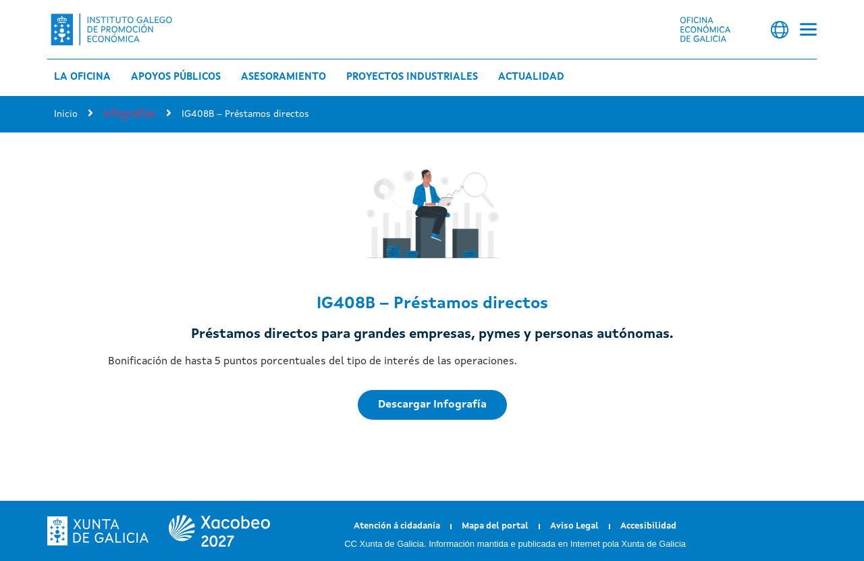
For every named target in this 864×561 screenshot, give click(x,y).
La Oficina (82, 77)
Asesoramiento (283, 77)
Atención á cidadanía (397, 526)
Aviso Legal (574, 526)
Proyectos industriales (412, 77)
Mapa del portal (495, 526)
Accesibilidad (648, 526)
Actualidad (531, 77)
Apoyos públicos (176, 77)
